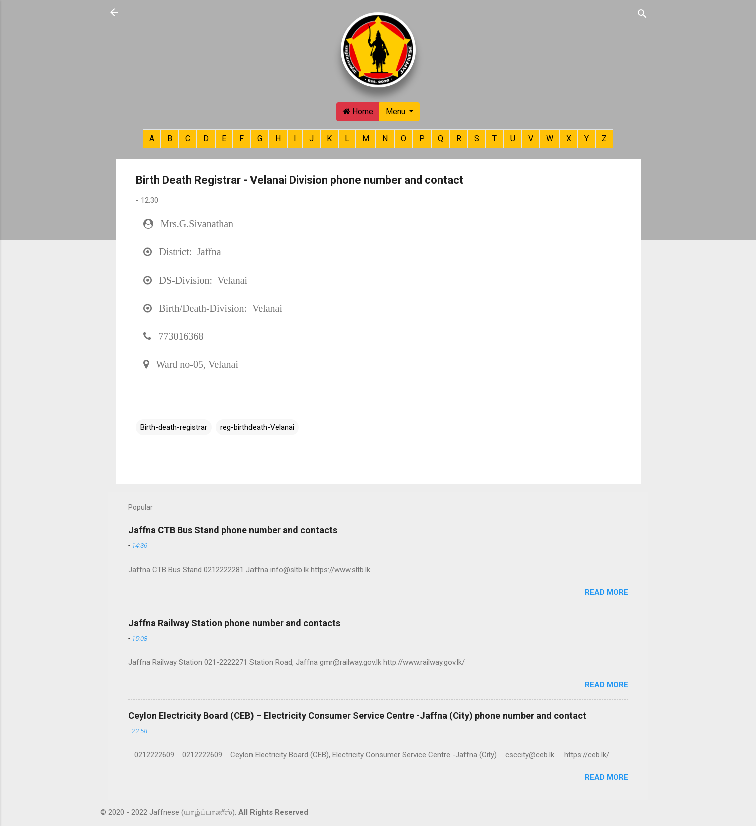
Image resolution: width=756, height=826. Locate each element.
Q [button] (440, 138)
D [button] (206, 138)
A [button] (151, 138)
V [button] (530, 138)
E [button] (224, 138)
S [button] (476, 138)
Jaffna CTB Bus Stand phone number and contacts (232, 530)
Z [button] (604, 138)
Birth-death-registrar (173, 427)
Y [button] (586, 138)
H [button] (278, 138)
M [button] (365, 138)
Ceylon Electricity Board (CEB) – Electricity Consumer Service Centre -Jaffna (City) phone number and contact (357, 715)
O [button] (403, 138)
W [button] (549, 138)
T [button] (494, 138)
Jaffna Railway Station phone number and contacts (234, 623)
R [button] (458, 138)
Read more (606, 592)
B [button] (169, 138)
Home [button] (358, 111)
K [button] (329, 138)
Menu (396, 111)
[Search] (642, 13)
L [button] (347, 138)
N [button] (385, 138)
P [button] (422, 138)
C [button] (187, 138)
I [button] (295, 138)
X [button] (568, 138)
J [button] (311, 138)
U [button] (512, 138)
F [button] (241, 138)
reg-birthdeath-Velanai (257, 427)
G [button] (259, 138)
